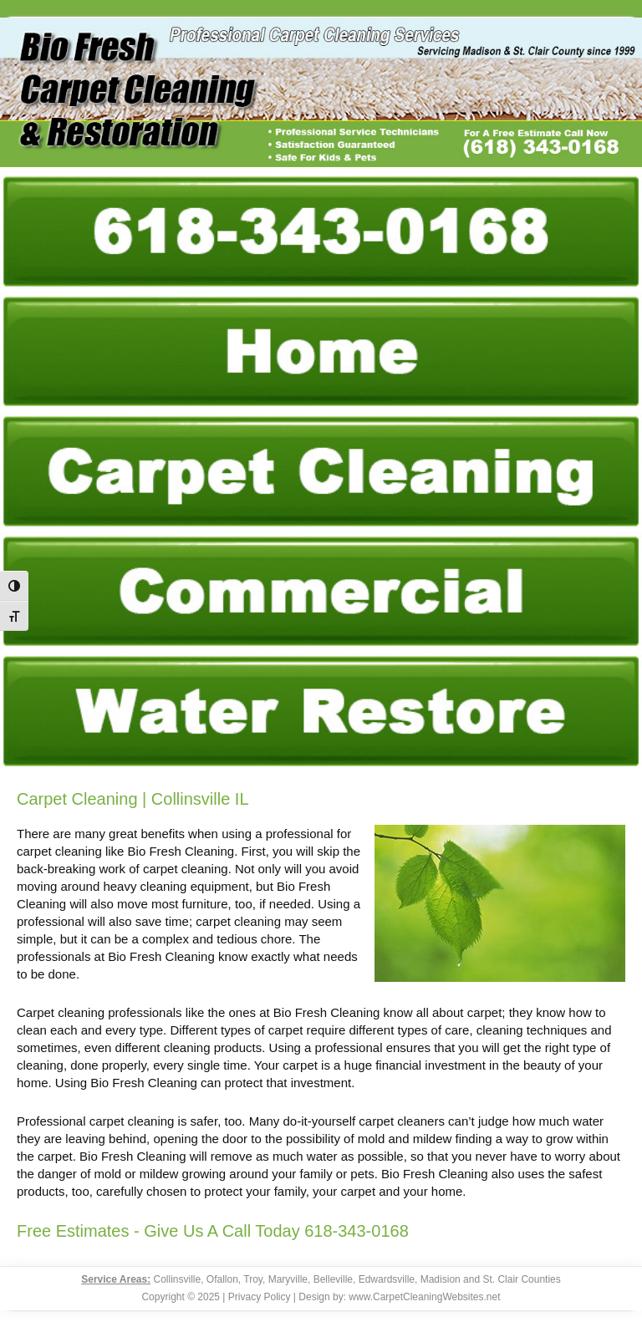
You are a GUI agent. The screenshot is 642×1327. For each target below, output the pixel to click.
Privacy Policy (259, 1297)
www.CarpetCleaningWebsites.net (424, 1297)
